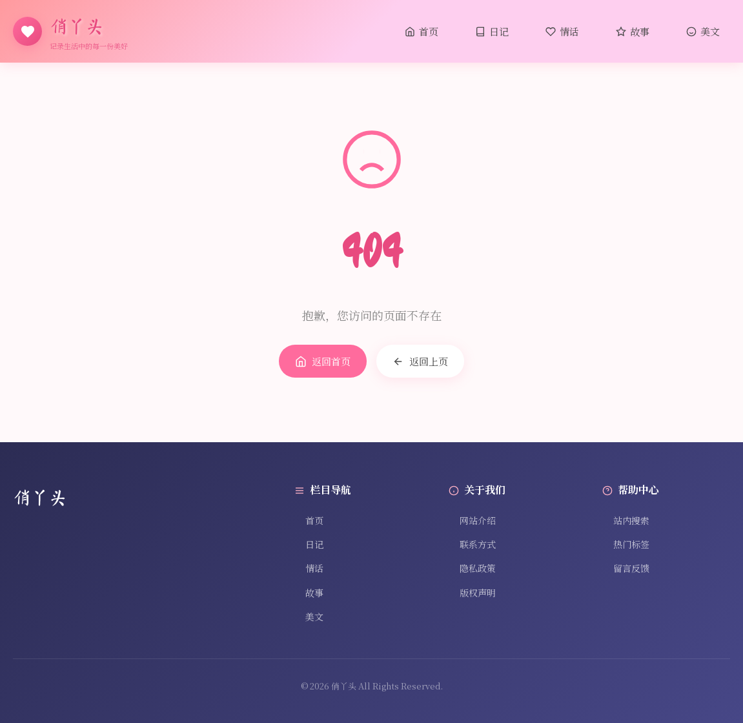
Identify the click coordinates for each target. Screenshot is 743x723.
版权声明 (472, 592)
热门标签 (625, 544)
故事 (632, 31)
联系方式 (472, 544)
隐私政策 (472, 568)
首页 (421, 31)
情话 (562, 31)
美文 (703, 31)
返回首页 (323, 361)
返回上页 (420, 361)
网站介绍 (472, 520)
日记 (492, 31)
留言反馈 (625, 568)
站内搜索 (625, 520)
